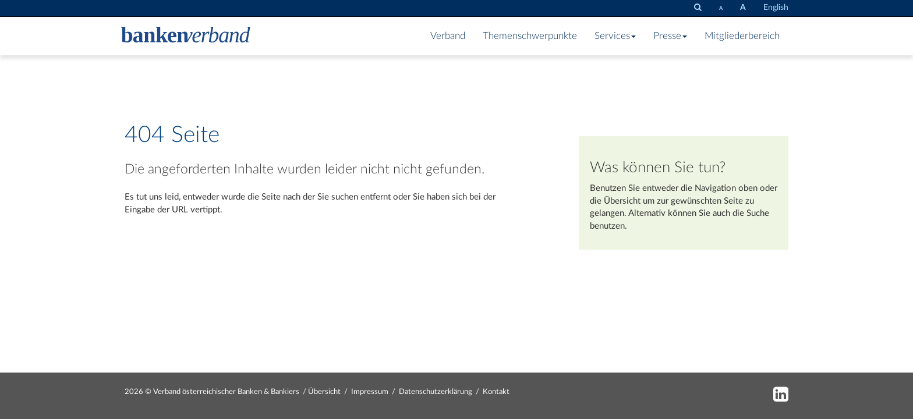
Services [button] (615, 36)
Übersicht (622, 201)
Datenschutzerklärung (435, 392)
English (775, 7)
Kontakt (496, 392)
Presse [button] (670, 36)
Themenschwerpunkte (530, 36)
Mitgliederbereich (742, 36)
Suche (757, 213)
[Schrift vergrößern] (743, 8)
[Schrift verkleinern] (720, 8)
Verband (447, 36)
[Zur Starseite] (186, 36)
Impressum (369, 392)
